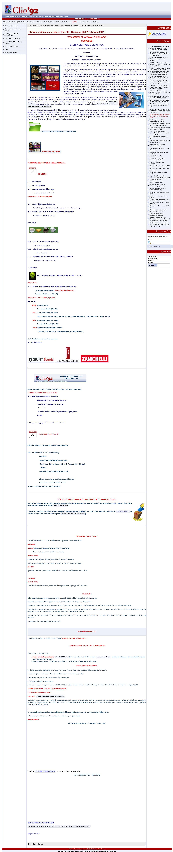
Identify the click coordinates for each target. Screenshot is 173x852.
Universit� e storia (11, 52)
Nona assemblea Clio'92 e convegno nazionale (158, 188)
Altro (6, 49)
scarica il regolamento (61, 505)
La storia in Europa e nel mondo (13, 42)
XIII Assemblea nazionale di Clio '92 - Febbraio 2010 (160, 128)
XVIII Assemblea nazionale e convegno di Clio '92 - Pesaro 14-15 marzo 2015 (160, 64)
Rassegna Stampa (11, 46)
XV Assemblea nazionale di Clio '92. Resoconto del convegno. (159, 100)
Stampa (40, 844)
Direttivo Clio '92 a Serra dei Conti (158, 172)
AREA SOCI (84, 22)
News (40, 25)
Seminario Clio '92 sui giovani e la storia (159, 152)
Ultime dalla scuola (11, 26)
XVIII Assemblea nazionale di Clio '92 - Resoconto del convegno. (159, 59)
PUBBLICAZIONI (33, 22)
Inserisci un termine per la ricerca (158, 236)
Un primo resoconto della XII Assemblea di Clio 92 (158, 210)
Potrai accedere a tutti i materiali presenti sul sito (159, 33)
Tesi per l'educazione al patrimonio (157, 162)
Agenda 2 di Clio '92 (156, 156)
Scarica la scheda (61, 657)
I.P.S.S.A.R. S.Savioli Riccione (45, 771)
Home (34, 25)
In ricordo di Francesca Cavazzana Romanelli (157, 214)
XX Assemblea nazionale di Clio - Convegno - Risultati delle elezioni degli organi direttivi (160, 48)
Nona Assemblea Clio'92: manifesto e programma (157, 185)
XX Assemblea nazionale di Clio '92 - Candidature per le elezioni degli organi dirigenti (159, 224)
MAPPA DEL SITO (79, 19)
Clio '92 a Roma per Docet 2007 (160, 166)
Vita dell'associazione (51, 25)
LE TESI (21, 22)
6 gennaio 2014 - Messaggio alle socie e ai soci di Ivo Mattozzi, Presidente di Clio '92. (160, 87)
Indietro (34, 844)
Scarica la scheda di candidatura (73, 514)
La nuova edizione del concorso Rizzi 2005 (159, 202)
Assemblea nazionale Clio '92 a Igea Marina (159, 169)
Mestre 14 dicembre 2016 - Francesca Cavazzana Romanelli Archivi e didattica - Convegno (160, 219)
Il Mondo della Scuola (12, 38)
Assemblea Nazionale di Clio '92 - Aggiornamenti (160, 141)
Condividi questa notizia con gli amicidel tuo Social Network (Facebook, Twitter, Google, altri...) (59, 826)
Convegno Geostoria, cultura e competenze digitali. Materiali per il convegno (160, 110)
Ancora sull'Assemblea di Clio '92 (160, 199)
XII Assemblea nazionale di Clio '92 (159, 137)
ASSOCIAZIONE (10, 22)
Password (151, 260)
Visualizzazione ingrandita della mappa (41, 822)
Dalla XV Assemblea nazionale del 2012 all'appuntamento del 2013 (159, 105)
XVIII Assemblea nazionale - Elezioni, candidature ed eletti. (159, 77)
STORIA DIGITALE (61, 22)
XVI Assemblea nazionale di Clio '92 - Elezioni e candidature (160, 96)
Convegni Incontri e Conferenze (11, 34)
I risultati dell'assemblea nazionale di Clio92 (157, 159)
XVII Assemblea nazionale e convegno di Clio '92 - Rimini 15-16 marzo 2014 (160, 82)
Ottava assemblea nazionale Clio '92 (160, 206)
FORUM (94, 22)
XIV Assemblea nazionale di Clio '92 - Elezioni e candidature (160, 124)
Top (29, 844)
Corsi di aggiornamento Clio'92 (12, 30)
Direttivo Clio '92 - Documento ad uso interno (160, 176)
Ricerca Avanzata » (154, 246)
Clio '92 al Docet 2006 (156, 182)
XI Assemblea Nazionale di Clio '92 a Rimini (159, 149)
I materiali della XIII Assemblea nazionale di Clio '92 (159, 133)
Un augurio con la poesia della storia (159, 192)
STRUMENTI (47, 22)
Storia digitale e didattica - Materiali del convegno (158, 120)
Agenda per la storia (156, 179)
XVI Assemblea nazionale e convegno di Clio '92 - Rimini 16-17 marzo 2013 (160, 92)
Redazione (112, 851)
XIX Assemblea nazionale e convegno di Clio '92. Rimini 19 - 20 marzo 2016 (160, 53)
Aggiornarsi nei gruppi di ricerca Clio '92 (159, 196)
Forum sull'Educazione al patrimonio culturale (157, 145)
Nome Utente (152, 256)
